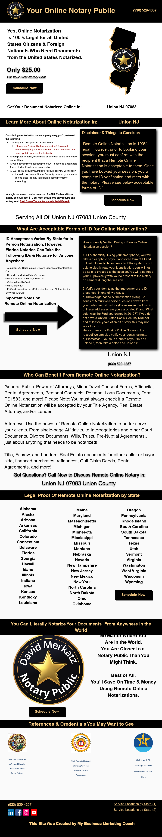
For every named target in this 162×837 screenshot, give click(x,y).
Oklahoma (81, 603)
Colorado (28, 536)
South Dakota (133, 532)
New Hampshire (82, 565)
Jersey (86, 570)
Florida (28, 553)
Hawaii (28, 564)
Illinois (28, 575)
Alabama (28, 508)
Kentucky (28, 597)
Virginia (134, 559)
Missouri (82, 543)
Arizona (28, 519)
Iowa (28, 586)
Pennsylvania (133, 515)
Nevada (82, 559)
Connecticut (28, 541)
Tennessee (134, 537)
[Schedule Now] (25, 88)
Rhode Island (134, 521)
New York (82, 581)
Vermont (134, 554)
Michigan (81, 526)
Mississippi (82, 537)
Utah (134, 548)
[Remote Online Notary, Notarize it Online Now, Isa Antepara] (11, 812)
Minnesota (82, 532)
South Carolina (134, 526)
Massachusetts (82, 521)
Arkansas (28, 525)
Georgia (28, 558)
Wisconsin (134, 576)
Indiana (28, 580)
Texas (133, 543)
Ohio (82, 598)
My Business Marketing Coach (105, 823)
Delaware (28, 547)
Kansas (28, 591)
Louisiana (28, 602)
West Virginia (134, 570)
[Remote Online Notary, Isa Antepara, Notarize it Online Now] (18, 812)
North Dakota (82, 592)
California (28, 530)
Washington (134, 565)
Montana (82, 548)
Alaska (28, 514)
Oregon (134, 510)
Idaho (28, 569)
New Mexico (82, 576)
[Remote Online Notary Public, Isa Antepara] (26, 812)
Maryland (82, 515)
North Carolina (82, 587)
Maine (82, 510)
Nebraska (82, 554)
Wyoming (134, 581)
